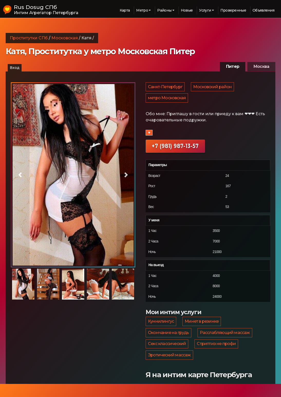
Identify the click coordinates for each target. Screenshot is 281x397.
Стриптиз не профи (217, 353)
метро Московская (167, 101)
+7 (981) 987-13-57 (175, 150)
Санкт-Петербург (165, 87)
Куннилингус (161, 326)
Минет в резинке (202, 326)
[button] (20, 175)
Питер (232, 66)
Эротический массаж (169, 366)
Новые (187, 10)
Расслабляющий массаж (226, 340)
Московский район (213, 87)
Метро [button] (142, 10)
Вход (15, 67)
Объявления (263, 10)
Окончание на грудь (168, 340)
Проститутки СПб (29, 37)
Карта (125, 10)
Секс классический (167, 353)
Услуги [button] (205, 10)
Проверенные (233, 10)
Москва (261, 66)
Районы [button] (164, 10)
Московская (64, 37)
